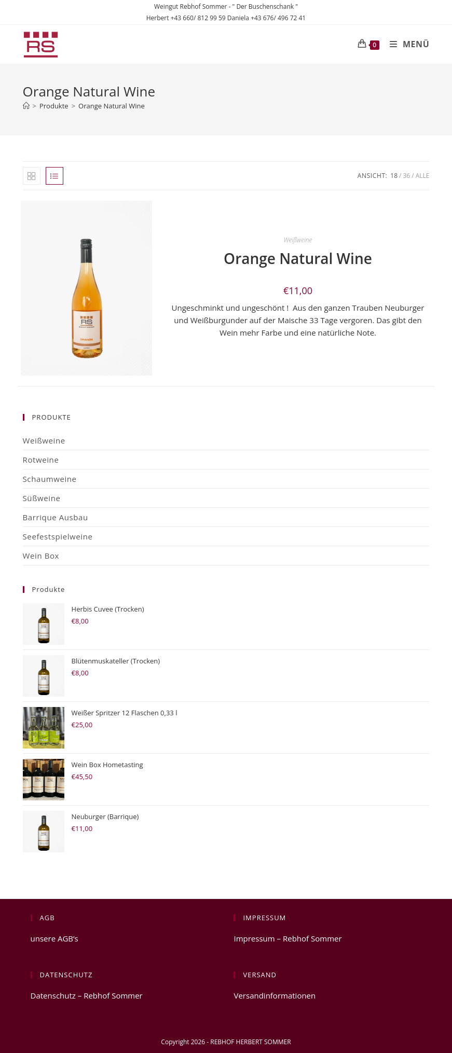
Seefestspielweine (58, 536)
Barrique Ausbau (55, 517)
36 (406, 175)
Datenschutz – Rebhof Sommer (87, 995)
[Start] (26, 105)
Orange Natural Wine (111, 105)
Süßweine (42, 498)
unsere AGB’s (54, 938)
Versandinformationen (275, 995)
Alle (423, 175)
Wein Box (41, 555)
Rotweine (41, 459)
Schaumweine (50, 479)
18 (394, 175)
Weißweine (298, 239)
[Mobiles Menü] (406, 44)
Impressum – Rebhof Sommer (287, 938)
